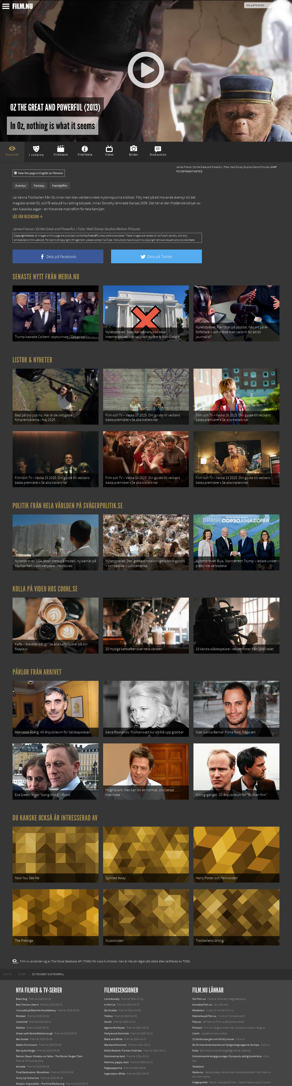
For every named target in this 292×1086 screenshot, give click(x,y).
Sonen (108, 1004)
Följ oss (196, 1004)
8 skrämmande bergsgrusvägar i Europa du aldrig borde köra (227, 1038)
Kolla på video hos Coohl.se (45, 581)
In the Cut (109, 987)
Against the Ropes (114, 1009)
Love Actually (112, 981)
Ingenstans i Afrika (114, 1056)
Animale (20, 1049)
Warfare (20, 1009)
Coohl (195, 1015)
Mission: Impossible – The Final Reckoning (40, 1066)
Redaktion (198, 992)
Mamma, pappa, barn (116, 1044)
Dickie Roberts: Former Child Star (123, 1033)
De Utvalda (110, 992)
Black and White (113, 1021)
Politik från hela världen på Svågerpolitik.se (68, 499)
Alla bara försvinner (115, 1027)
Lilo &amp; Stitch (25, 1071)
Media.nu (197, 1054)
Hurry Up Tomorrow (27, 1060)
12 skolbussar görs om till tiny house (213, 1021)
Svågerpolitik (200, 1064)
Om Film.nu (199, 981)
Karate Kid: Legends (27, 1077)
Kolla (195, 1033)
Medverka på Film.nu (204, 998)
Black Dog (21, 981)
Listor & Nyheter (32, 358)
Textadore (198, 1049)
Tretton (108, 998)
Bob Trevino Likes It (27, 987)
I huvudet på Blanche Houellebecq (36, 992)
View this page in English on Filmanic (38, 173)
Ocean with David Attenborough (34, 1015)
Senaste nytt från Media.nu (46, 276)
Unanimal (21, 1004)
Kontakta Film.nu (202, 987)
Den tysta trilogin (26, 1033)
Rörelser (21, 998)
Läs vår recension (28, 216)
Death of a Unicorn (26, 1027)
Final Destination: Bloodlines (32, 1054)
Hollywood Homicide (116, 1015)
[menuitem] (7, 957)
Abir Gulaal (22, 1021)
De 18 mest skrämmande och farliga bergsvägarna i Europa (225, 1027)
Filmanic (197, 1009)
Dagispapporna (113, 1050)
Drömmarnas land (114, 1038)
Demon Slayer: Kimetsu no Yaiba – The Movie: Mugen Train (49, 1038)
